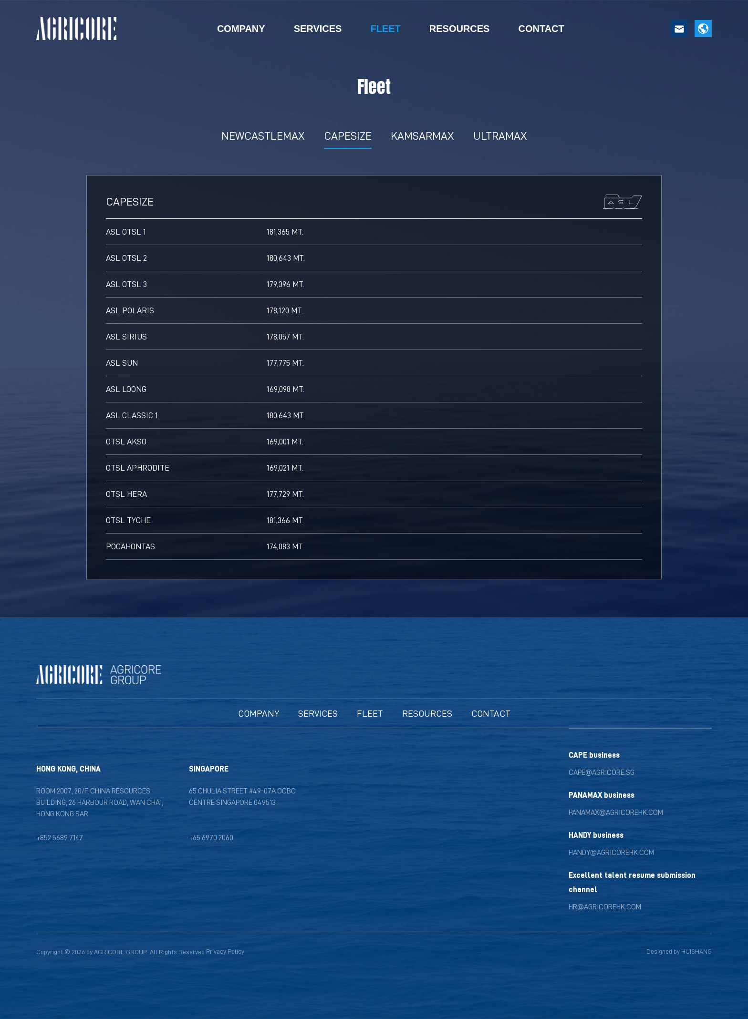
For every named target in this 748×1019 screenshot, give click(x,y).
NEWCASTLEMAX (263, 136)
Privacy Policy (225, 951)
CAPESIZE (348, 136)
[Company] (259, 713)
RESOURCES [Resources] (459, 28)
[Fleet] (370, 713)
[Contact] (491, 713)
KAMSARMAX (422, 136)
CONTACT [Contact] (541, 28)
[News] (427, 713)
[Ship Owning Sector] (318, 713)
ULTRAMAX (500, 136)
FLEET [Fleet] (385, 28)
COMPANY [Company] (241, 28)
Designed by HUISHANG (679, 951)
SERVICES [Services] (318, 28)
